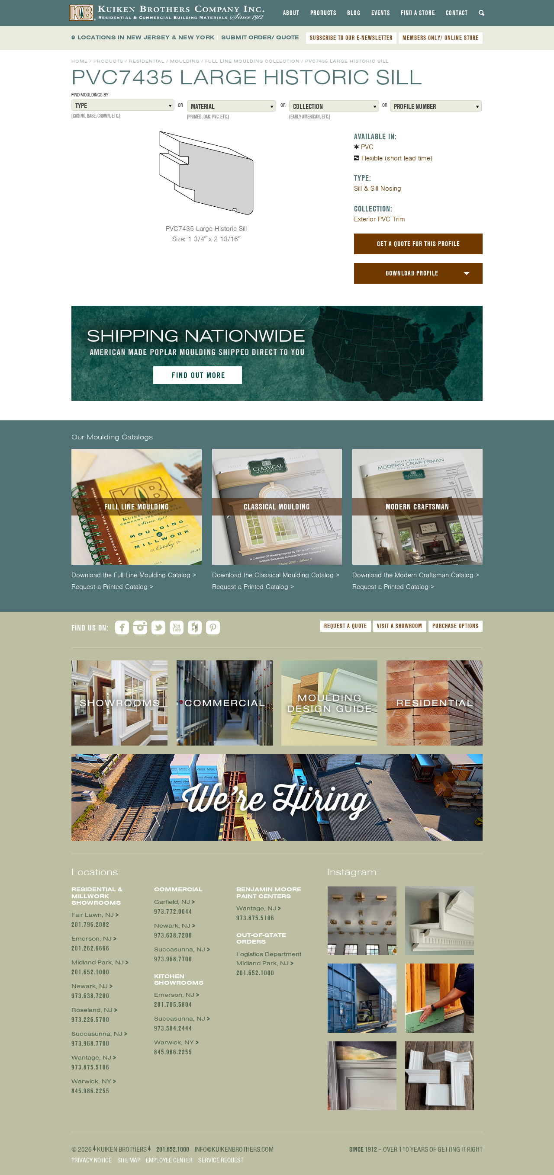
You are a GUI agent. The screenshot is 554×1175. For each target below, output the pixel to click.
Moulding (185, 61)
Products (323, 13)
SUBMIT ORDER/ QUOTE (260, 37)
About (291, 13)
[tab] (291, 13)
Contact (457, 13)
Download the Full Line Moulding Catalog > (133, 575)
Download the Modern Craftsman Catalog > (415, 575)
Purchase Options (455, 626)
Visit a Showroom (399, 626)
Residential (146, 61)
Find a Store (418, 13)
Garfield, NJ (172, 902)
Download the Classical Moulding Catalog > (275, 575)
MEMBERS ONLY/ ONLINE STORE (441, 38)
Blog (354, 13)
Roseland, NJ (92, 1010)
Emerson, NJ (91, 938)
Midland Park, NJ (97, 962)
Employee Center (169, 1160)
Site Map (128, 1160)
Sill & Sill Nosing (377, 188)
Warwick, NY (91, 1081)
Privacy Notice (91, 1160)
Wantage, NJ (91, 1057)
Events (380, 13)
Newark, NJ (89, 986)
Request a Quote (345, 626)
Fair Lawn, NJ (92, 915)
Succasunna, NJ (96, 1033)
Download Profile (412, 273)
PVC (367, 147)
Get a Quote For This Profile (418, 243)
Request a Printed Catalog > (112, 587)
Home (79, 61)
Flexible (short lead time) (396, 158)
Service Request (221, 1160)
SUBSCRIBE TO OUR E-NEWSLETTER (351, 38)
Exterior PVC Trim (379, 219)
